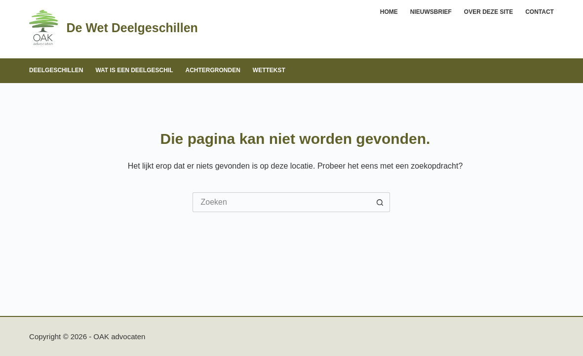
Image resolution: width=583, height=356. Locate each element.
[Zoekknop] (380, 202)
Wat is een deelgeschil (134, 70)
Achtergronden (213, 70)
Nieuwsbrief (431, 11)
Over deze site (488, 11)
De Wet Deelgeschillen (132, 28)
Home (389, 11)
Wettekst (269, 70)
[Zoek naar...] (281, 202)
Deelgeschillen (56, 70)
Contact (539, 11)
